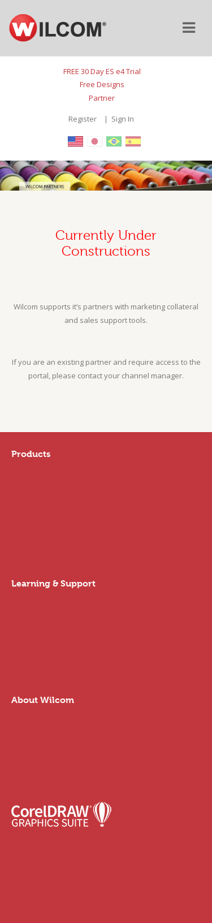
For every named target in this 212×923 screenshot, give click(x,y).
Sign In (122, 119)
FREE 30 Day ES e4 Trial (102, 71)
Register (82, 119)
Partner (102, 98)
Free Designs (102, 84)
